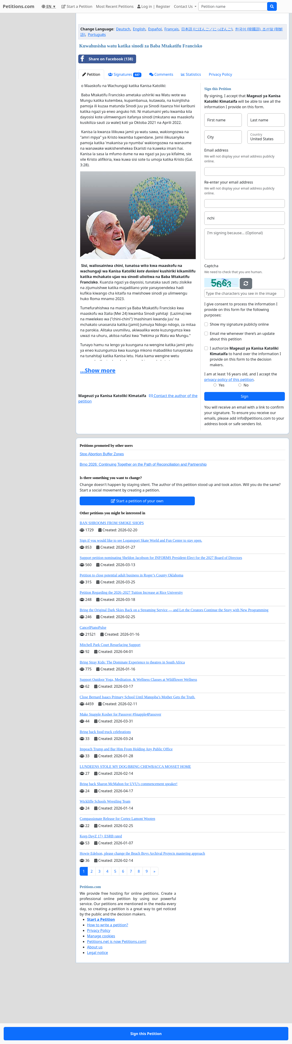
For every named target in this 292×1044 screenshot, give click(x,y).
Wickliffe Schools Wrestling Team (105, 866)
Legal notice (97, 1017)
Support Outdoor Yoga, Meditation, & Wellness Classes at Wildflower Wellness (138, 744)
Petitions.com (18, 6)
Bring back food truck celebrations (105, 796)
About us (94, 1011)
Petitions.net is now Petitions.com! (116, 1006)
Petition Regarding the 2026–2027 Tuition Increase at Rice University (131, 657)
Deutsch (123, 93)
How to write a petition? (107, 989)
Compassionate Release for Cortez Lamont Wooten (117, 883)
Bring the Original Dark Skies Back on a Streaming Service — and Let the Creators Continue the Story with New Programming (174, 674)
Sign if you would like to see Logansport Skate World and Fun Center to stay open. (141, 605)
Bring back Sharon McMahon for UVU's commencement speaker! (129, 848)
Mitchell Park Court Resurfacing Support (110, 709)
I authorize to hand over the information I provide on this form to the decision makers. (245, 421)
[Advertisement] (182, 52)
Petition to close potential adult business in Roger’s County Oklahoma (131, 640)
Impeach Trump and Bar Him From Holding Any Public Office (126, 814)
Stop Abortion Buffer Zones (102, 519)
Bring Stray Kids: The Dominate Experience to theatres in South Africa (132, 727)
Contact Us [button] (184, 6)
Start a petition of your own (137, 565)
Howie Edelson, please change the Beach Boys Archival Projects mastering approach (142, 918)
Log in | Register (153, 6)
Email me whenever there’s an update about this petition (242, 400)
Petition (91, 138)
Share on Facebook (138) (106, 123)
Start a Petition (76, 6)
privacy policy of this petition (229, 444)
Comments (161, 138)
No (246, 449)
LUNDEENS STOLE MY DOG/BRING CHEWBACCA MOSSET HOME (135, 831)
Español (155, 93)
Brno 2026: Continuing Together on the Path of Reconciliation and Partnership (143, 529)
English (139, 93)
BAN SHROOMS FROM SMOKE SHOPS (112, 587)
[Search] (232, 6)
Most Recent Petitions (115, 6)
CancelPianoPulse (93, 692)
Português (97, 99)
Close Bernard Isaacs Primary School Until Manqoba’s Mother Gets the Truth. (137, 761)
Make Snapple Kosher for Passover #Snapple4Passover (120, 779)
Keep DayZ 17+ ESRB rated (101, 901)
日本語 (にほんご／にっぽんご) (206, 93)
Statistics (191, 138)
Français (171, 93)
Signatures (124, 139)
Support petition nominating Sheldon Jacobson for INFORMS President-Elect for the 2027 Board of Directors (161, 622)
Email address (216, 214)
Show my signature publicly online (239, 388)
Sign (244, 460)
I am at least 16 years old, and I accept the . (240, 441)
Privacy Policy (220, 138)
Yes (222, 449)
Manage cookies (101, 1000)
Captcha (211, 330)
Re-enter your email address (228, 246)
